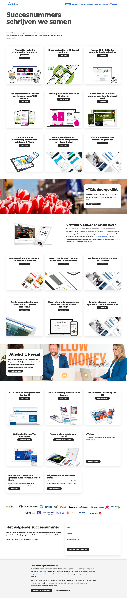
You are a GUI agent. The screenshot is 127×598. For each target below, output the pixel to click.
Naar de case (63, 99)
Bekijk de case (93, 204)
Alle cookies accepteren (41, 590)
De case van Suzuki (101, 236)
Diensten (75, 4)
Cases (68, 4)
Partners (83, 4)
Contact (114, 4)
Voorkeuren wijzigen (63, 590)
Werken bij (107, 4)
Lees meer (24, 58)
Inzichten (90, 4)
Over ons (98, 4)
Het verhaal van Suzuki (63, 439)
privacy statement (39, 574)
